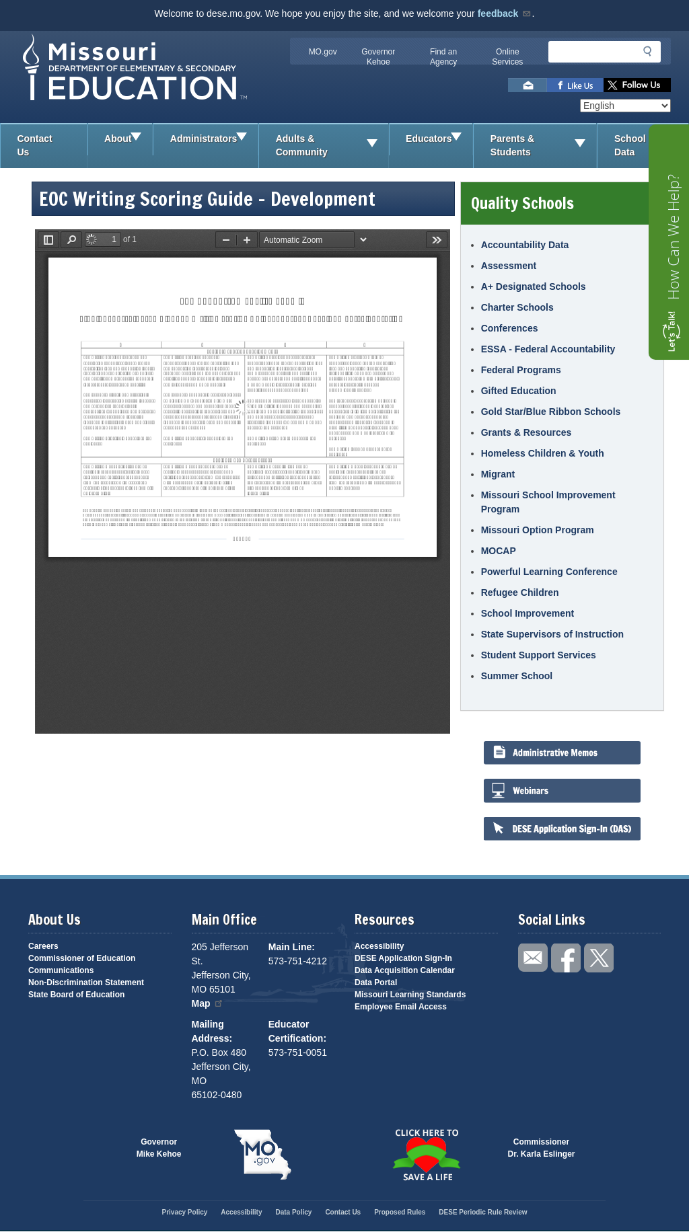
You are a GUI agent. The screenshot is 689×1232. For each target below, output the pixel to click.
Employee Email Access (401, 1006)
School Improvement (527, 613)
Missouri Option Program (537, 530)
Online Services (507, 57)
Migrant (498, 474)
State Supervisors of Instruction (552, 634)
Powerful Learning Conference (549, 571)
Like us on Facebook (575, 85)
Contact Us (34, 145)
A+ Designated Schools (533, 286)
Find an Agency (443, 57)
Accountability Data (525, 244)
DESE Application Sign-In (403, 958)
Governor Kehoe (378, 57)
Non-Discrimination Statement (86, 982)
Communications (61, 970)
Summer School (517, 675)
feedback (505, 13)
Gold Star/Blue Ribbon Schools (551, 411)
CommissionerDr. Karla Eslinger (541, 1148)
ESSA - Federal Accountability (548, 349)
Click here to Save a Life (426, 1154)
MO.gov (323, 51)
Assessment (509, 265)
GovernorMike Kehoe (159, 1148)
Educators (439, 139)
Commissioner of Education (81, 958)
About (128, 139)
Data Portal (376, 982)
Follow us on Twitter (637, 85)
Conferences (509, 328)
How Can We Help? (673, 237)
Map (208, 1003)
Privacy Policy (184, 1212)
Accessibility (379, 946)
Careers (43, 946)
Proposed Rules (399, 1212)
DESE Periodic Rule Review (483, 1212)
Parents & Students (544, 145)
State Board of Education (76, 994)
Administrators (214, 139)
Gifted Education (518, 390)
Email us (527, 85)
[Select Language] (625, 105)
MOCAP (498, 550)
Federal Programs (521, 369)
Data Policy (293, 1212)
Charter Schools (517, 307)
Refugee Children (520, 592)
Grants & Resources (526, 432)
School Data (651, 145)
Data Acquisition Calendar (405, 970)
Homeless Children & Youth (542, 453)
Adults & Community (332, 145)
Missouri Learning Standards (410, 994)
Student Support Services (538, 655)
